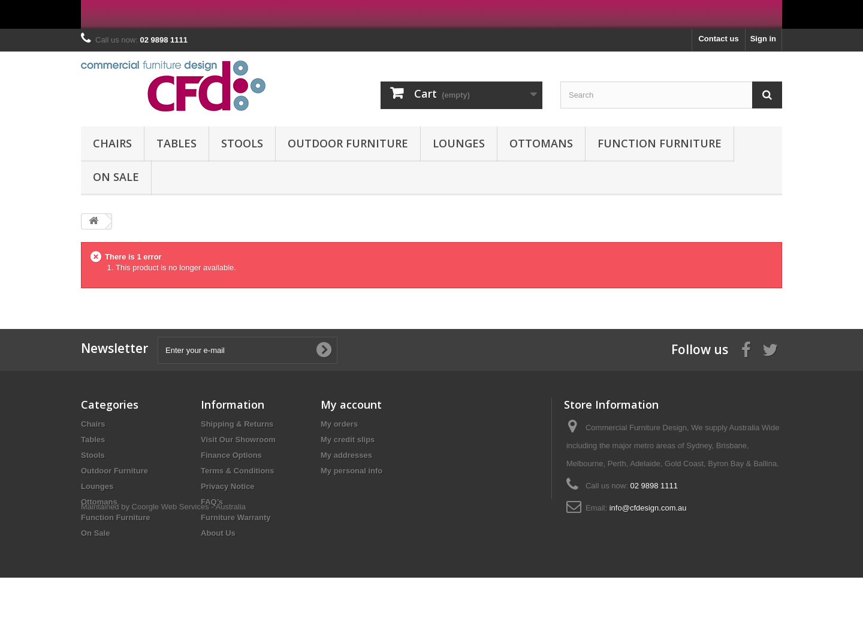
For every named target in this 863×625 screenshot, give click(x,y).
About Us (218, 533)
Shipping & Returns (237, 423)
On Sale (116, 177)
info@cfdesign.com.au (648, 507)
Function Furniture (660, 143)
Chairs (112, 143)
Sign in (763, 38)
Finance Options (231, 455)
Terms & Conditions (237, 470)
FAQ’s (212, 501)
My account (351, 404)
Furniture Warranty (236, 517)
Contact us (718, 38)
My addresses (346, 455)
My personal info (351, 470)
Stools (242, 143)
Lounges (459, 143)
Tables (176, 143)
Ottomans (541, 143)
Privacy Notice (228, 486)
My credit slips (348, 439)
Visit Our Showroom (238, 439)
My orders (339, 423)
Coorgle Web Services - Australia (189, 553)
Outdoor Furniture (348, 143)
